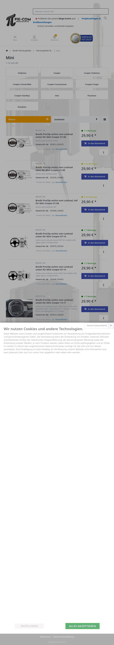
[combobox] (99, 326)
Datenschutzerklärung (63, 636)
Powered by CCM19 (57, 642)
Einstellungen (29, 625)
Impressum (45, 636)
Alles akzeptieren (82, 626)
